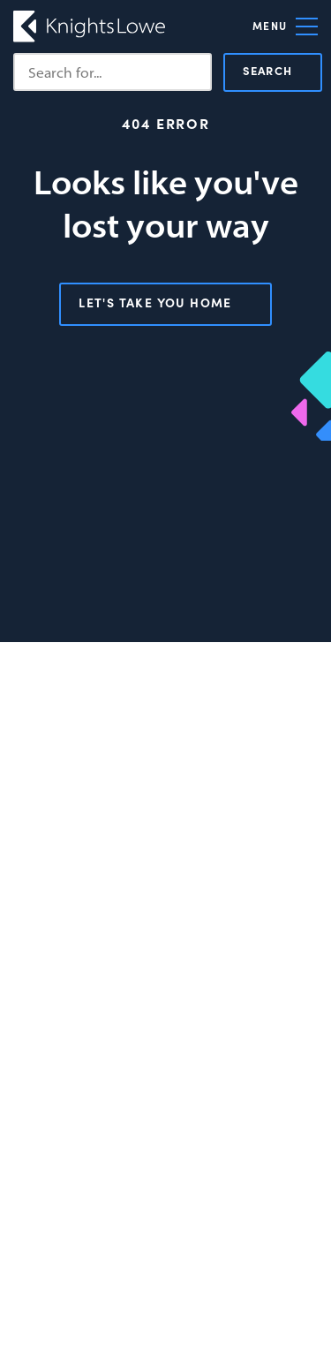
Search (268, 70)
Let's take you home (155, 302)
